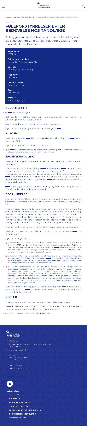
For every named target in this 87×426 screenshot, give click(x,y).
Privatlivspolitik (17, 418)
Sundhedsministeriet (19, 406)
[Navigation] (3, 6)
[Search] (83, 6)
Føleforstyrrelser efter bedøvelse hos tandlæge (60, 17)
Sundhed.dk (14, 399)
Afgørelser (16, 17)
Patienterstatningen (19, 402)
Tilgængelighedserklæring (22, 414)
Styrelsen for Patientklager (32, 17)
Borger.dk (14, 395)
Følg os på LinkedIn (17, 377)
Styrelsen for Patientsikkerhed (25, 410)
